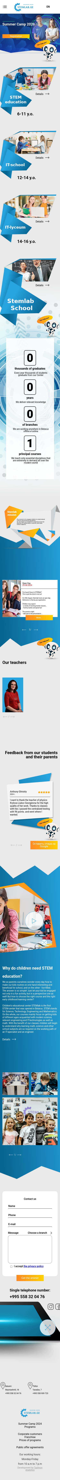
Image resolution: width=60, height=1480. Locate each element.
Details (9, 1039)
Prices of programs (30, 1440)
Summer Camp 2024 (30, 1423)
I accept (29, 1266)
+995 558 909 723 (40, 1393)
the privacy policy (34, 1266)
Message (13, 1233)
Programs (30, 1426)
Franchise (30, 1437)
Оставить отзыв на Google (44, 845)
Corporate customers (30, 1434)
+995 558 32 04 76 (27, 1296)
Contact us (30, 1199)
